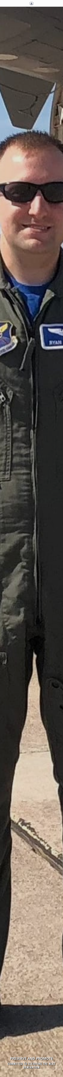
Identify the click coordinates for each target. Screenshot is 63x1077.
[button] (2, 3)
